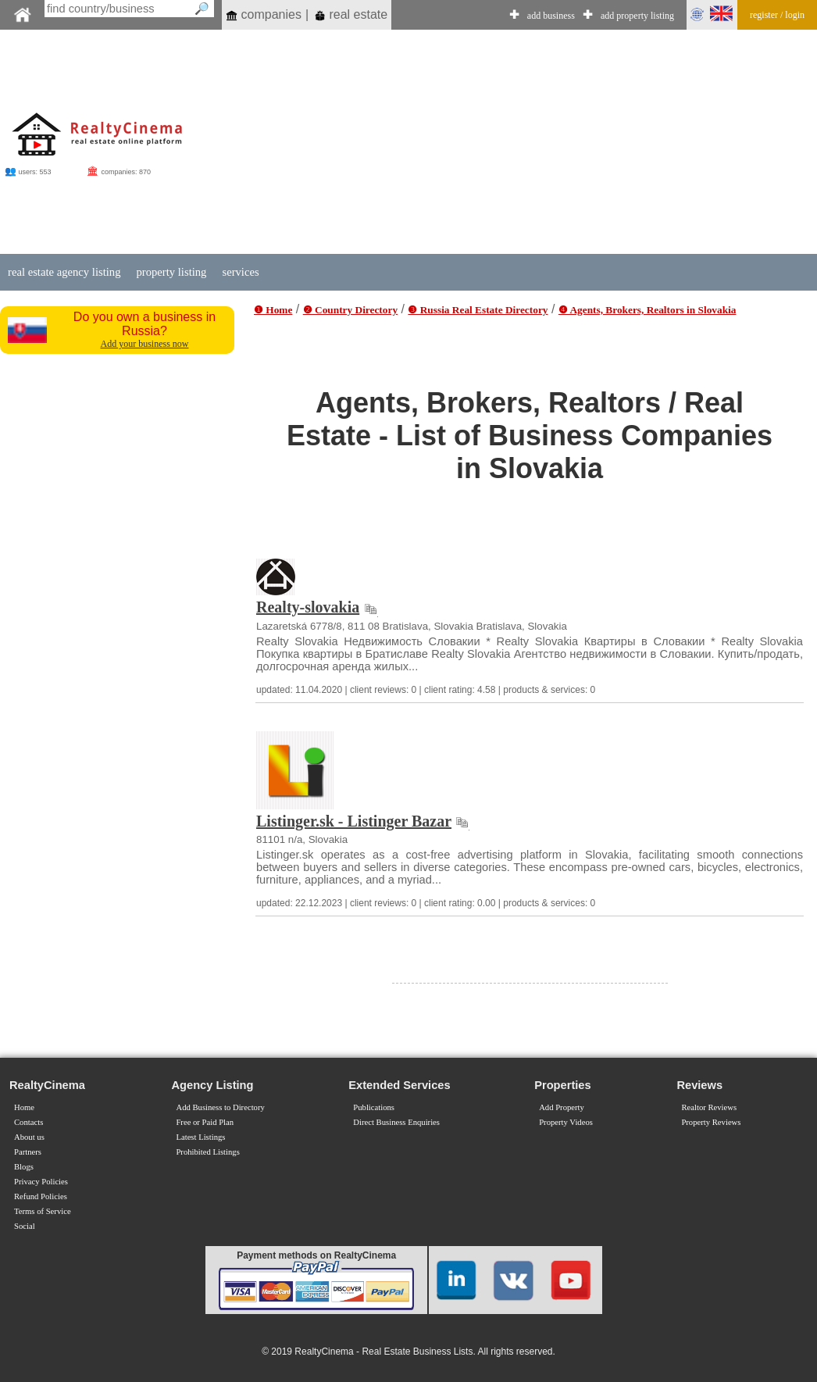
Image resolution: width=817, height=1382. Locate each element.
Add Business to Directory (220, 1107)
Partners (27, 1152)
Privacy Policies (41, 1181)
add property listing (637, 15)
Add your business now (145, 343)
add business (551, 15)
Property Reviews (710, 1122)
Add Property (561, 1107)
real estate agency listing (64, 272)
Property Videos (566, 1122)
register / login (777, 14)
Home (24, 1107)
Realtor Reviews (709, 1107)
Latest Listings (200, 1137)
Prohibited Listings (207, 1152)
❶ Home (273, 310)
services (240, 272)
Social (24, 1226)
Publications (373, 1107)
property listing (171, 272)
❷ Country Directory (350, 310)
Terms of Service (42, 1211)
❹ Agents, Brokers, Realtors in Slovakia (647, 310)
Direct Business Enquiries (396, 1122)
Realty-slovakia (307, 607)
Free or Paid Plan (205, 1122)
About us (29, 1137)
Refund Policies (40, 1196)
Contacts (28, 1122)
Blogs (24, 1166)
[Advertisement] (488, 142)
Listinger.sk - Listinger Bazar (353, 821)
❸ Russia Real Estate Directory (478, 310)
